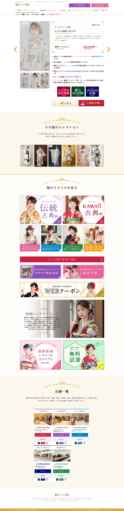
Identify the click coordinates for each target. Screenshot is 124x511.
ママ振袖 (62, 10)
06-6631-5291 (80, 428)
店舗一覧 (104, 10)
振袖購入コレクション (48, 10)
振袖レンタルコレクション (27, 10)
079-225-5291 (61, 464)
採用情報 (90, 509)
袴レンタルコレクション (77, 10)
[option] (25, 80)
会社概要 (97, 509)
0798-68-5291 (43, 464)
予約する (41, 435)
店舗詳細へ (41, 439)
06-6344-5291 (61, 428)
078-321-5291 (43, 428)
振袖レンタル (25, 14)
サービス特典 (93, 10)
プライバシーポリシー (80, 509)
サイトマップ (104, 509)
